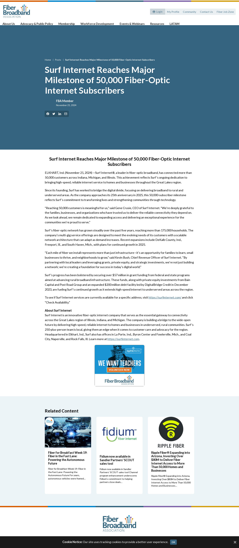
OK (173, 542)
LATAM (175, 25)
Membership (69, 25)
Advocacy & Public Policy (39, 25)
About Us (12, 25)
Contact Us (205, 11)
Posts (58, 65)
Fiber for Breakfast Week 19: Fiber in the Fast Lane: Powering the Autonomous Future (67, 463)
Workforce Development (99, 25)
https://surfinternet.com (123, 344)
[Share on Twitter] (54, 119)
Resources (158, 25)
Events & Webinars (133, 25)
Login (159, 11)
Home (48, 65)
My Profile (172, 11)
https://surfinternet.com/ (165, 303)
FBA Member (65, 106)
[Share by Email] (66, 119)
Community (189, 11)
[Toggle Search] (232, 25)
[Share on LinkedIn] (60, 119)
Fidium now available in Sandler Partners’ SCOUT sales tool (117, 465)
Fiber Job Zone (225, 11)
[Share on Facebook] (48, 119)
